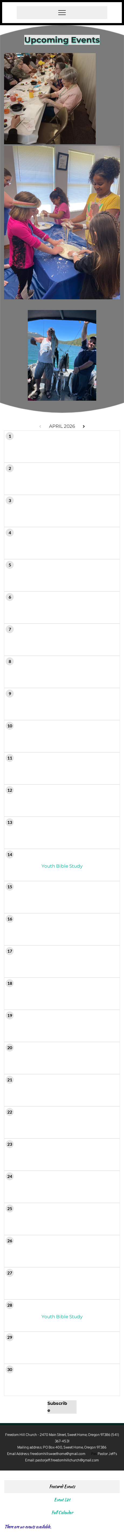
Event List (62, 1500)
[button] (62, 12)
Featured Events (62, 1486)
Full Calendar (62, 1512)
